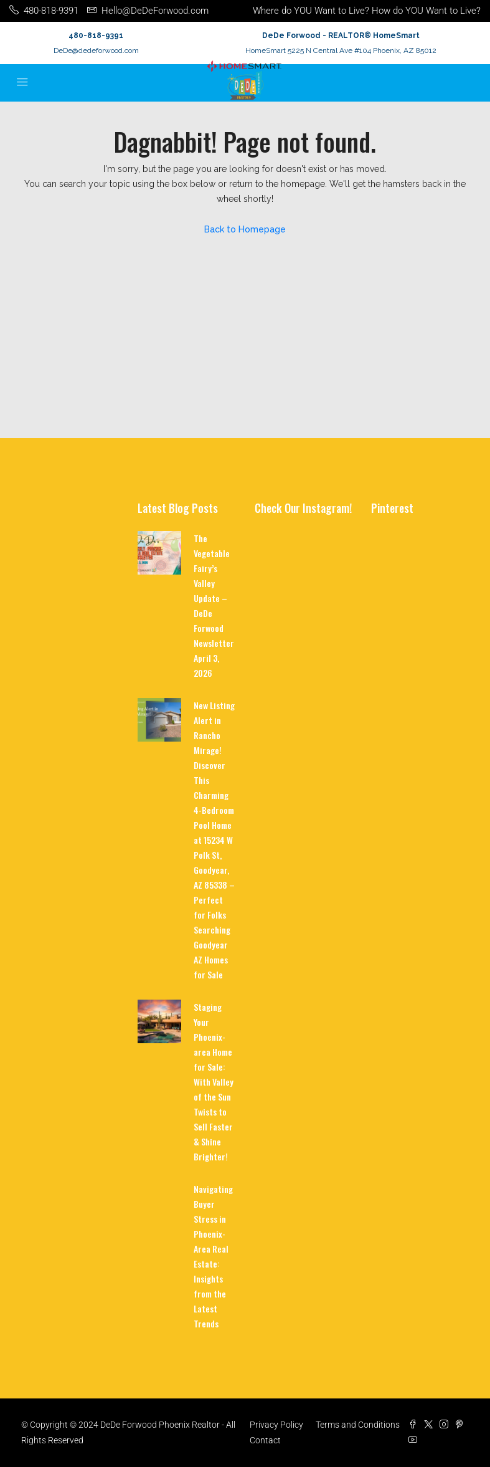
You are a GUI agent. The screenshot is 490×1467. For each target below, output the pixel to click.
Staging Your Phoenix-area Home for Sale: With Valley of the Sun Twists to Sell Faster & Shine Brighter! (213, 1081)
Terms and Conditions (358, 1425)
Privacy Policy (276, 1425)
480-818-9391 (95, 35)
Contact (265, 1440)
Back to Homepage (245, 229)
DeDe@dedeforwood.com (96, 50)
